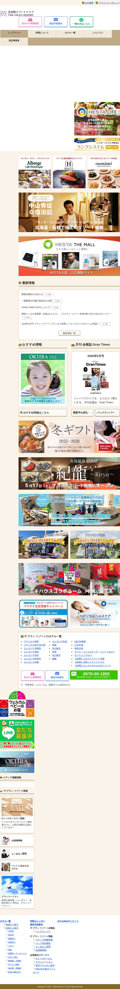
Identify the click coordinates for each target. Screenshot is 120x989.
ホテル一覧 (70, 32)
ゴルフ (11, 946)
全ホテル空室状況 (30, 21)
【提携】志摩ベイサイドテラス (89, 662)
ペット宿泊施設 (43, 943)
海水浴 (11, 935)
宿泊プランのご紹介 (45, 965)
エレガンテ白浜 (59, 641)
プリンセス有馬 (31, 641)
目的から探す (12, 928)
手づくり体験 (13, 964)
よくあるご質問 (43, 946)
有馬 (54, 652)
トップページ (14, 32)
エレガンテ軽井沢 (32, 658)
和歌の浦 (78, 648)
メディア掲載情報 (44, 940)
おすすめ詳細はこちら (34, 412)
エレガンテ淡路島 (32, 648)
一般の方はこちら (81, 21)
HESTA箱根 (80, 641)
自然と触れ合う (14, 972)
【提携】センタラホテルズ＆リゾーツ (92, 665)
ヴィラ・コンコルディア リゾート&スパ (94, 652)
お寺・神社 (12, 957)
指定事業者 (14, 40)
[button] (22, 612)
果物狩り (12, 939)
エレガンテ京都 (31, 662)
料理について (42, 32)
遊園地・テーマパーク (17, 953)
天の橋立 (56, 648)
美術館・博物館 (14, 968)
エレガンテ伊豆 (31, 655)
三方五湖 (78, 645)
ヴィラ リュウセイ (83, 655)
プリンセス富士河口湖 (34, 645)
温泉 (10, 950)
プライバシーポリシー (109, 3)
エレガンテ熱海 (31, 652)
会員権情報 (41, 950)
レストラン (98, 32)
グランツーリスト (44, 962)
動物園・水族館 (14, 961)
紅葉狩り (12, 942)
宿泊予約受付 (55, 21)
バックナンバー (106, 412)
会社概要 (89, 3)
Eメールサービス (44, 958)
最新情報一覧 (69, 333)
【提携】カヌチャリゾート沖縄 (89, 658)
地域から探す (12, 924)
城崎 (54, 658)
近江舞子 (56, 655)
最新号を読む (80, 412)
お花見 (11, 931)
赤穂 (54, 645)
